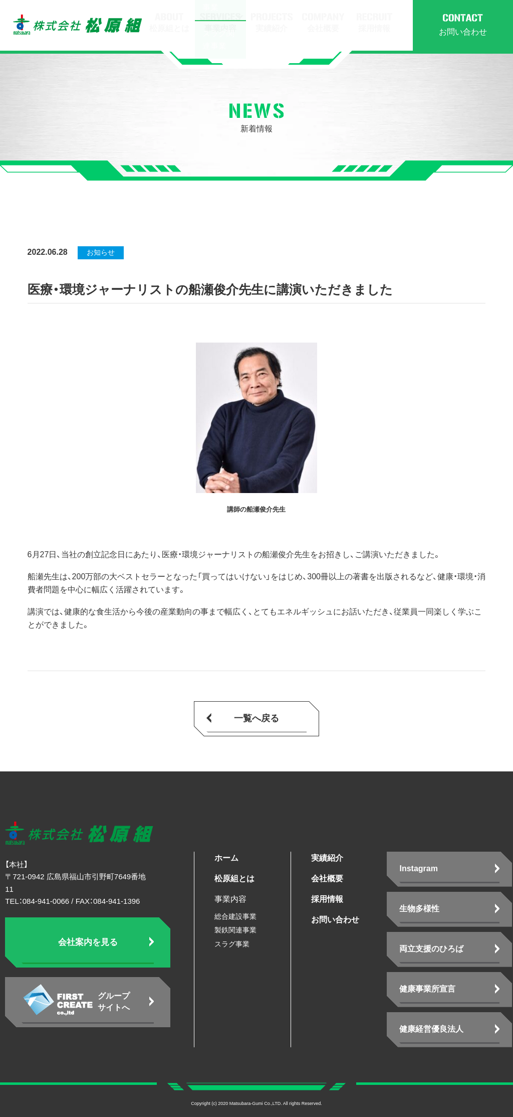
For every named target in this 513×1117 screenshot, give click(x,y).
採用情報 (327, 899)
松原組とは (234, 878)
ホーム (226, 858)
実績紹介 (327, 858)
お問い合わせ (335, 919)
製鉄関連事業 (235, 930)
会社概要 (327, 878)
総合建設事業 (235, 916)
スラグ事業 (231, 944)
